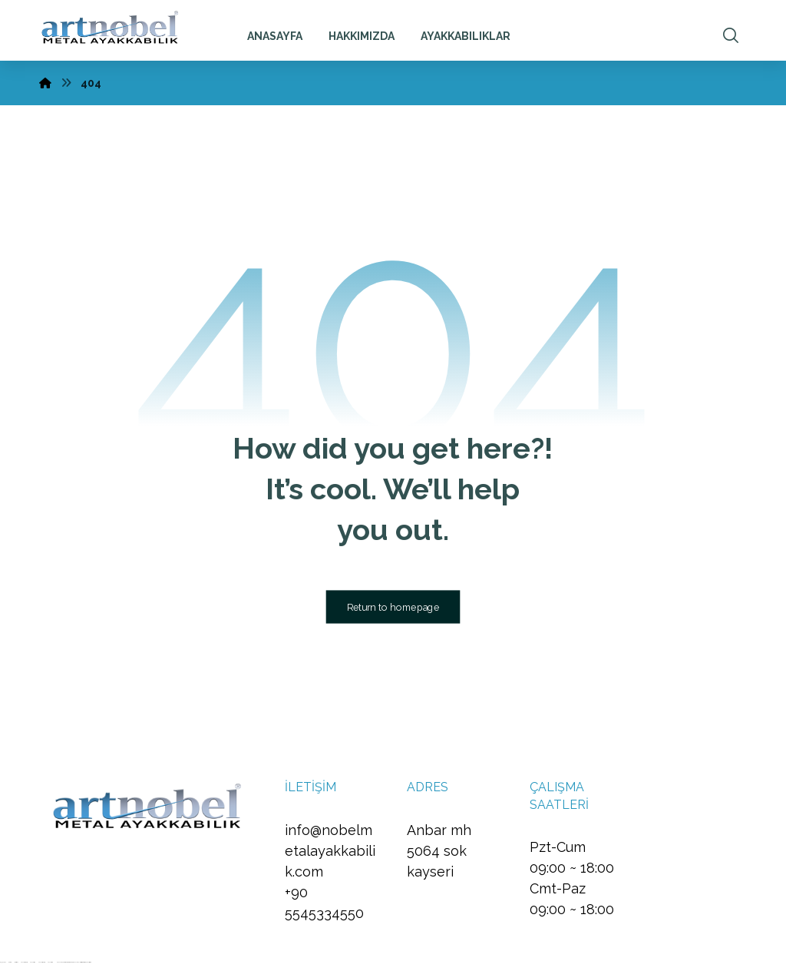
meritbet (16, 962)
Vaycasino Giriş (24, 962)
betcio (10, 962)
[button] (731, 35)
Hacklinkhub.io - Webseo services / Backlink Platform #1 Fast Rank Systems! (73, 962)
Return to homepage (393, 606)
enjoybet (2, 962)
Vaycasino (32, 962)
